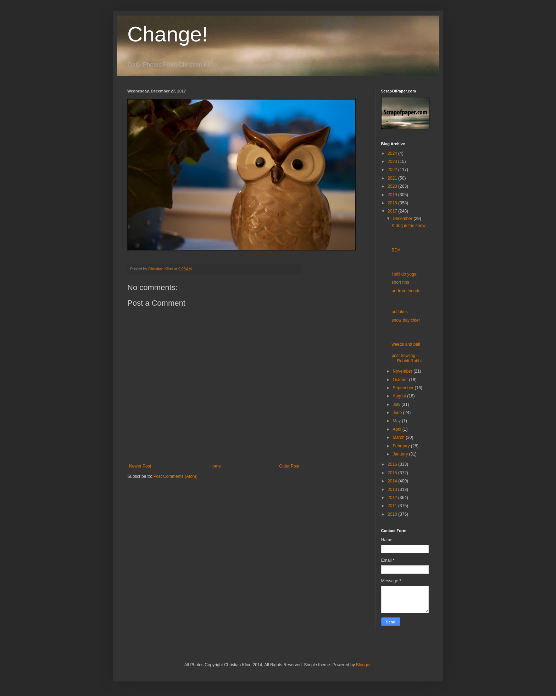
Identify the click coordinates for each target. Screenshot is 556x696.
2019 (393, 194)
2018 (393, 202)
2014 (393, 481)
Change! (167, 34)
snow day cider (405, 320)
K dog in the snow (408, 225)
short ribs (400, 282)
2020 (393, 186)
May (397, 420)
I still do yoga (403, 274)
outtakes (399, 311)
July (397, 404)
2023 (393, 161)
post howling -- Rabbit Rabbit (407, 358)
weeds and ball (405, 344)
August (400, 396)
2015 (393, 472)
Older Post (289, 466)
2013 (393, 489)
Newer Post (140, 466)
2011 (393, 505)
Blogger (363, 664)
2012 (393, 497)
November (403, 371)
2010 (393, 514)
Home (215, 466)
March (399, 437)
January (401, 454)
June (398, 412)
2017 (393, 211)
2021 (393, 178)
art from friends (405, 290)
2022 (393, 169)
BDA (395, 250)
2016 (393, 464)
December (403, 218)
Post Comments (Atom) (175, 476)
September (404, 387)
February (402, 445)
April (397, 429)
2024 (393, 153)
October (401, 379)
